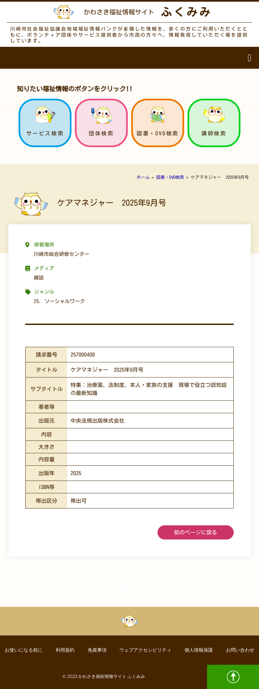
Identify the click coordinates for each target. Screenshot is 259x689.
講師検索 (213, 133)
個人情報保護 (199, 650)
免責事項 (96, 650)
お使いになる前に (22, 650)
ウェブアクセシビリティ (146, 650)
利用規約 (64, 650)
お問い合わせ (241, 650)
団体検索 (101, 133)
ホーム (143, 177)
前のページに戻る (195, 532)
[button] (249, 57)
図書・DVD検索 (158, 133)
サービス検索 (45, 133)
